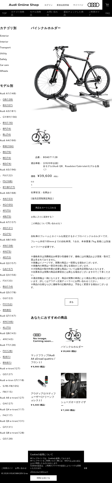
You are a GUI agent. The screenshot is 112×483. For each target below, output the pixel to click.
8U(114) (8, 286)
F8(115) (8, 391)
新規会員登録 (63, 5)
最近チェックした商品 (73, 13)
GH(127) (8, 403)
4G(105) (8, 204)
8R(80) (7, 310)
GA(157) (8, 269)
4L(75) (7, 327)
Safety (3, 59)
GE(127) (8, 374)
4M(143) (8, 339)
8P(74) (7, 128)
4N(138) (8, 245)
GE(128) (8, 438)
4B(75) (7, 216)
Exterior (4, 35)
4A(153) (8, 198)
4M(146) (8, 321)
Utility (3, 53)
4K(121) (8, 228)
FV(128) (8, 351)
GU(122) (8, 298)
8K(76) (7, 152)
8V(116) (8, 122)
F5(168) (8, 181)
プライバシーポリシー (39, 472)
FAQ (108, 13)
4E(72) (7, 257)
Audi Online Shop (24, 4)
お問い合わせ (52, 13)
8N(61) (7, 362)
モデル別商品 (35, 13)
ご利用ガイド (94, 13)
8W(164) (8, 146)
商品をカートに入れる (45, 207)
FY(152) (7, 304)
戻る (71, 302)
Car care (4, 65)
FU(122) (8, 175)
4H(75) (7, 251)
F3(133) (8, 280)
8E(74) (7, 157)
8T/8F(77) (9, 187)
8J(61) (6, 356)
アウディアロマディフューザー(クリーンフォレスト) (43, 397)
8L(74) (7, 134)
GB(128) (8, 99)
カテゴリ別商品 (17, 13)
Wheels (4, 71)
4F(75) (7, 210)
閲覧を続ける (43, 478)
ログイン (49, 5)
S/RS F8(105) (11, 386)
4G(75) (7, 234)
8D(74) (7, 163)
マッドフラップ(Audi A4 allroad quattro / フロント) (43, 358)
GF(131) (8, 427)
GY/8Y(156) (10, 117)
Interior (4, 41)
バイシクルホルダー (72, 346)
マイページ (78, 5)
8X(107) (8, 105)
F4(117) (8, 415)
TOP (4, 13)
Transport (5, 47)
